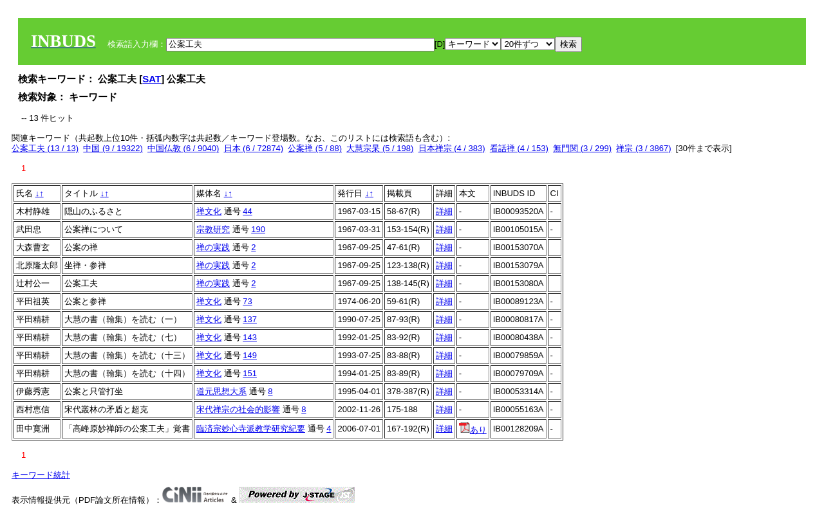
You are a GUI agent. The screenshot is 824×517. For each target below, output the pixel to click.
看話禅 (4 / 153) (519, 148)
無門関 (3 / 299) (582, 148)
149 (250, 355)
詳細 (444, 211)
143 (250, 337)
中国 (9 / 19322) (113, 148)
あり (473, 430)
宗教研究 (213, 229)
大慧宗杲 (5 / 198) (379, 148)
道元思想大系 (221, 391)
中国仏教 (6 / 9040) (183, 148)
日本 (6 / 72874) (254, 148)
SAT (151, 78)
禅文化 (208, 211)
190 (258, 229)
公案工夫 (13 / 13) (45, 148)
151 (250, 373)
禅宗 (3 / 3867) (643, 148)
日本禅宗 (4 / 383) (451, 148)
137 (250, 319)
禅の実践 (213, 247)
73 (247, 301)
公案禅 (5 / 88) (315, 148)
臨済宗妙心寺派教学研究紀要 (250, 428)
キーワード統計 (41, 475)
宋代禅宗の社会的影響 (238, 409)
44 (247, 211)
